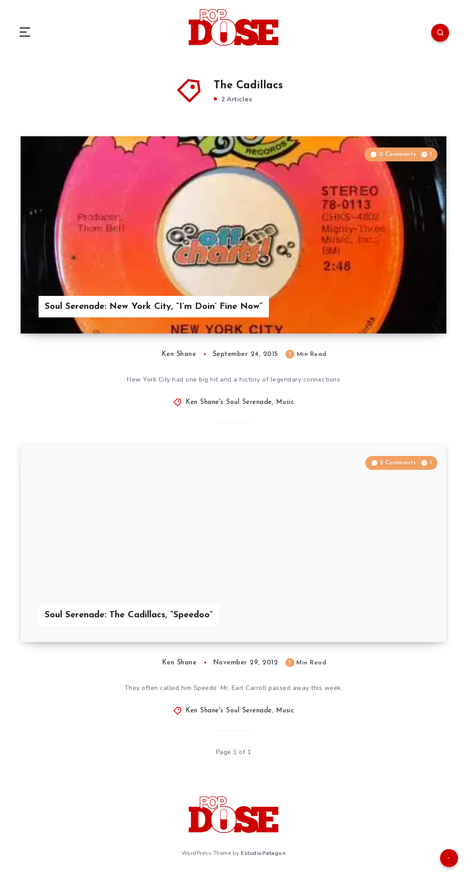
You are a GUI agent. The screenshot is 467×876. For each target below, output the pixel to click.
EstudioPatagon (263, 853)
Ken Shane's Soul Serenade (229, 402)
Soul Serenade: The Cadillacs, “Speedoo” (129, 615)
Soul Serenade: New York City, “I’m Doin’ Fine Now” (154, 306)
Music (285, 402)
